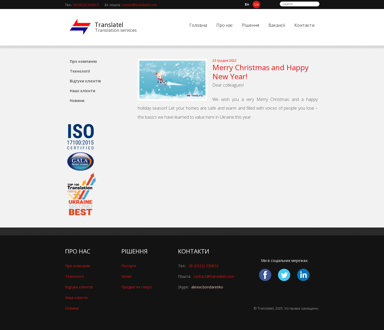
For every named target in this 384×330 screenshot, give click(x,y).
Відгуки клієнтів (85, 80)
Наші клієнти (82, 90)
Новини (77, 100)
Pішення (250, 25)
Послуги (128, 265)
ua (256, 4)
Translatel (109, 24)
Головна (198, 25)
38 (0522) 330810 (86, 5)
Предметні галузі (136, 286)
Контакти (304, 25)
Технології (80, 71)
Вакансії (276, 25)
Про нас (224, 25)
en (247, 4)
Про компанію (83, 61)
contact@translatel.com (139, 5)
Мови (126, 276)
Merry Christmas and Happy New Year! (260, 71)
